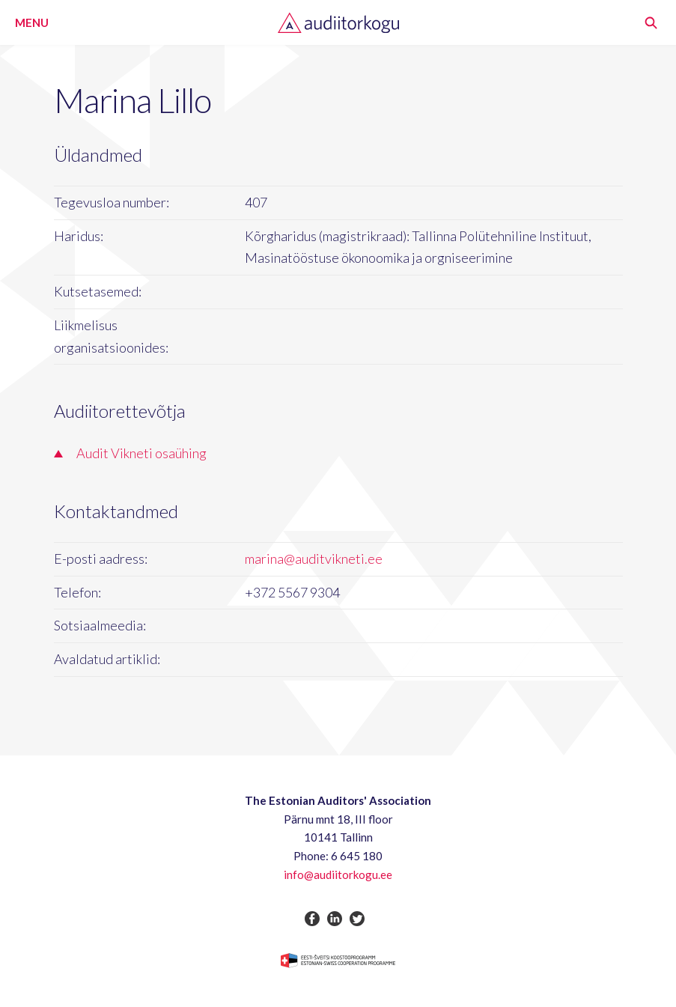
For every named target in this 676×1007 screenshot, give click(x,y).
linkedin (334, 918)
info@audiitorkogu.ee (338, 874)
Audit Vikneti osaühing (141, 453)
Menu (32, 22)
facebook (312, 918)
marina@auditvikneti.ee (314, 558)
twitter (357, 918)
